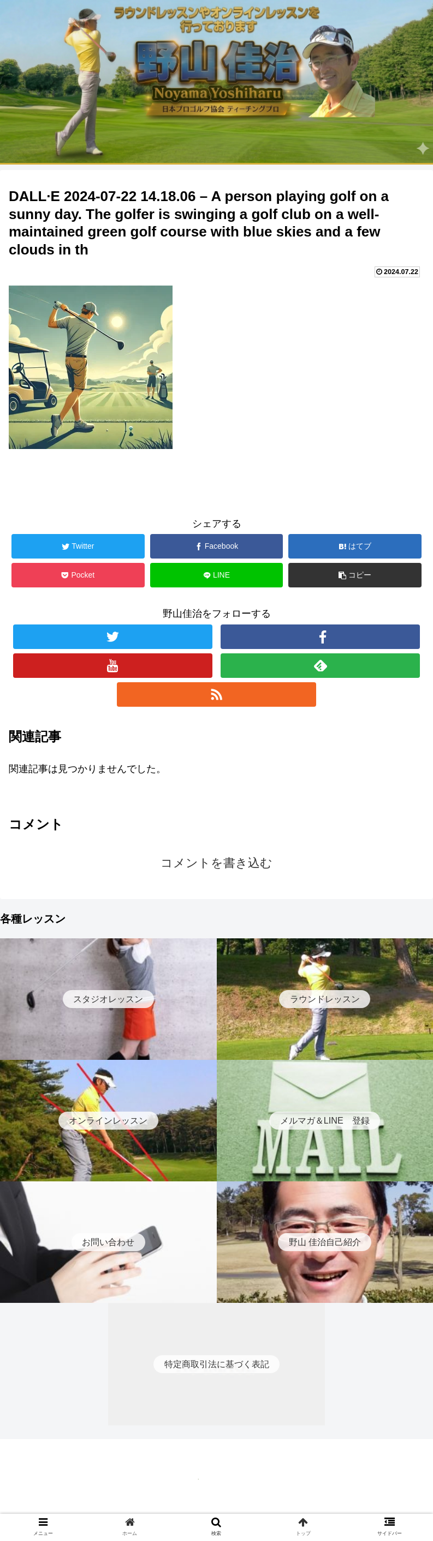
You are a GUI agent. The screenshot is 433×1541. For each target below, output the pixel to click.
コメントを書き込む (216, 863)
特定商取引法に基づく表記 (217, 1506)
